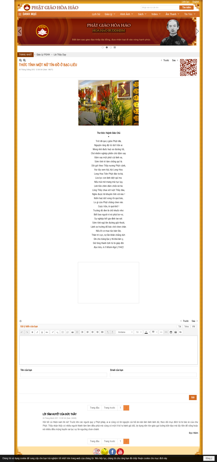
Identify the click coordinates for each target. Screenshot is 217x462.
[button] (110, 14)
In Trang (20, 320)
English (195, 1)
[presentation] (43, 386)
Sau (174, 60)
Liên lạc (185, 1)
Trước (166, 60)
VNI (193, 326)
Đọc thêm (193, 432)
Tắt (179, 326)
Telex (186, 326)
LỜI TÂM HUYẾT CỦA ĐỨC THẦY (60, 414)
